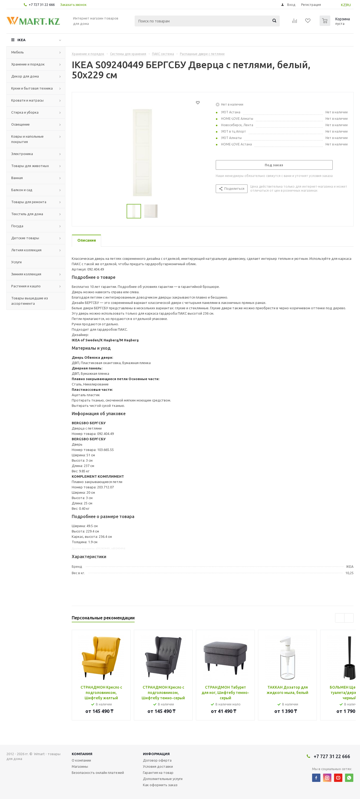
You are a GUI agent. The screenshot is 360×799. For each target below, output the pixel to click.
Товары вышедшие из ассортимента (29, 300)
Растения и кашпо (26, 286)
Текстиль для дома (27, 214)
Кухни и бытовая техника (32, 88)
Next (348, 617)
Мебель (17, 52)
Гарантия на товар (158, 772)
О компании (81, 760)
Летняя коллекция (26, 250)
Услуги (16, 262)
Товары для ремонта (28, 202)
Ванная (17, 178)
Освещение (20, 124)
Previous (339, 617)
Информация (156, 754)
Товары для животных (30, 166)
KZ (343, 5)
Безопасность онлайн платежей (98, 772)
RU (348, 5)
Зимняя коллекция (26, 274)
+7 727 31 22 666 (42, 4)
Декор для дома (25, 76)
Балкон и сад (21, 190)
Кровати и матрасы (27, 100)
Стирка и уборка (25, 112)
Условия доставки (158, 766)
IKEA (21, 40)
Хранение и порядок (28, 64)
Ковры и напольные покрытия (27, 139)
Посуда (17, 226)
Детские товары (25, 238)
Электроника (22, 154)
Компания (82, 754)
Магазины (80, 766)
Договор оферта (157, 760)
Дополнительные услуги (163, 779)
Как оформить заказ (160, 785)
